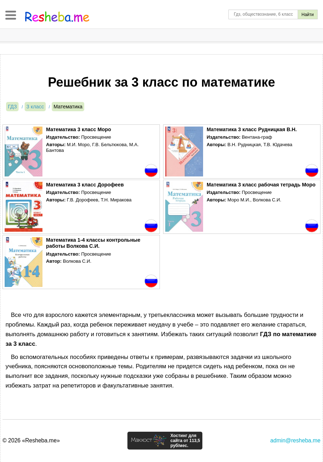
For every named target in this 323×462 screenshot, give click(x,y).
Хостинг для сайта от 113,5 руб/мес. (185, 440)
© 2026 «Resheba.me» (31, 440)
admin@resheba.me (295, 440)
